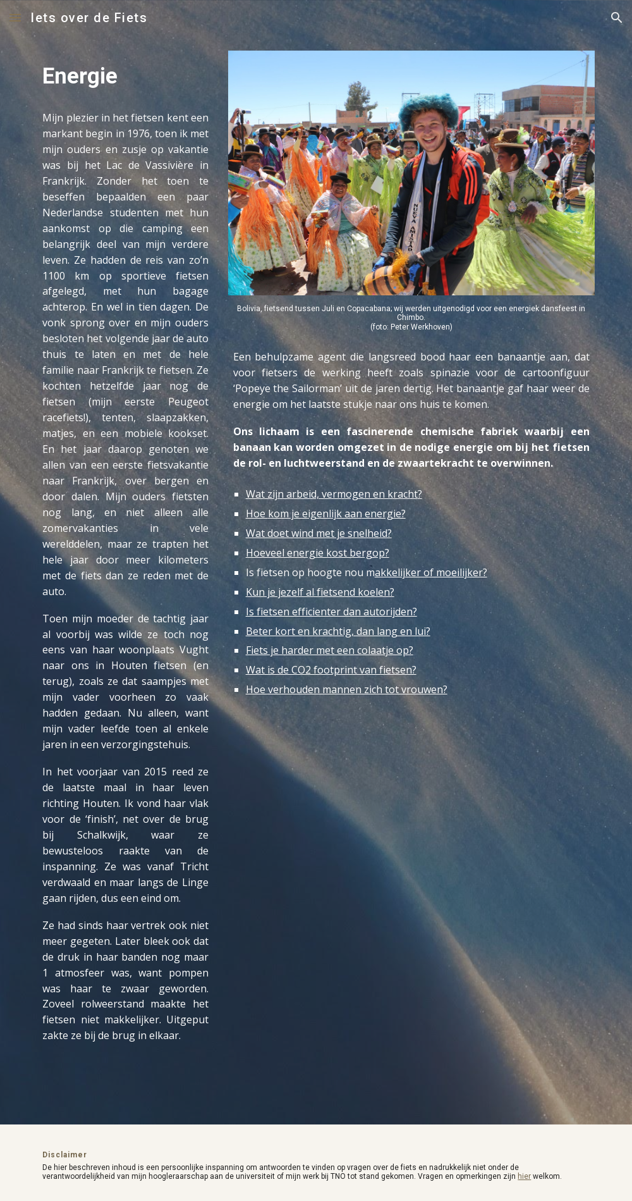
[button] (15, 17)
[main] (125, 76)
